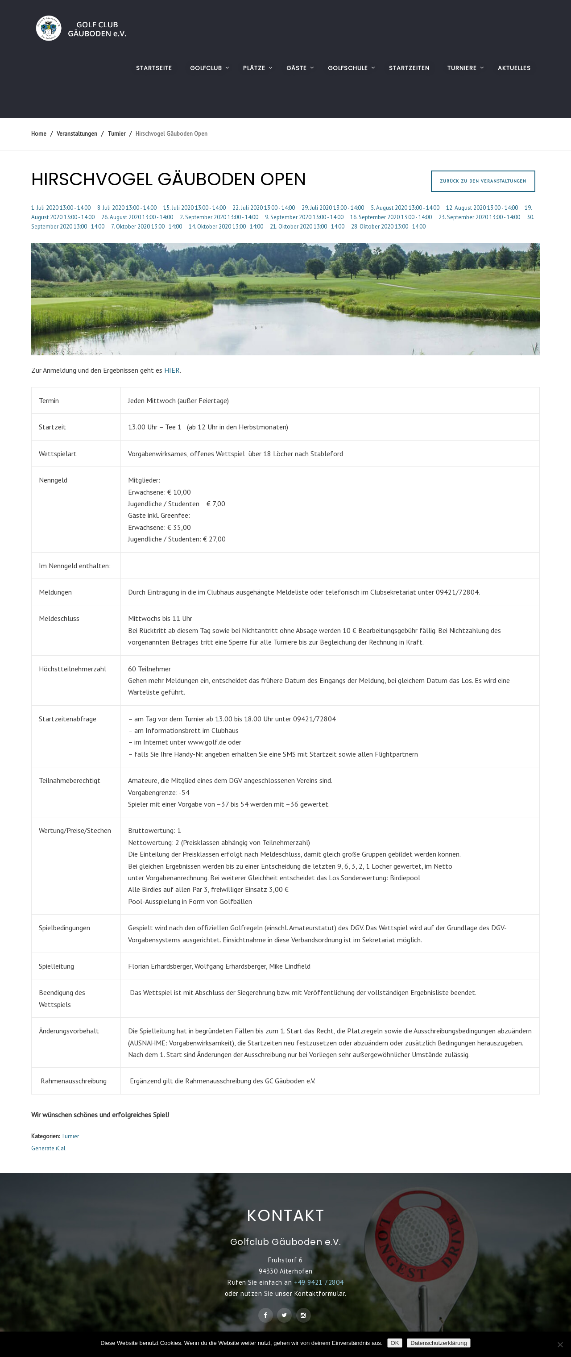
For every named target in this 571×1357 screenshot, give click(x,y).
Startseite (154, 68)
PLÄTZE (254, 68)
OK (395, 1343)
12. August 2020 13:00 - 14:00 (482, 208)
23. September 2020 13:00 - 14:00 (479, 217)
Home (38, 133)
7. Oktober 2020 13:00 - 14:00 (146, 226)
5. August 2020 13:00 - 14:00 (405, 208)
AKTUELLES (514, 68)
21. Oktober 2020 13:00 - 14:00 (307, 226)
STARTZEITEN (409, 68)
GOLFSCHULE (348, 68)
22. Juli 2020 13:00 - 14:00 (263, 208)
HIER (172, 370)
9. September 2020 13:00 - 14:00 (304, 217)
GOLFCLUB (206, 68)
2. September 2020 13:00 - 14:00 (219, 217)
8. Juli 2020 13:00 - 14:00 (127, 208)
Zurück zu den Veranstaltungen (483, 181)
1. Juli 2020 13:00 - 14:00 (61, 208)
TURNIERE (462, 68)
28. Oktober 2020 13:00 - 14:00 (388, 226)
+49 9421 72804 (318, 1282)
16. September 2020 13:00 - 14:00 (391, 217)
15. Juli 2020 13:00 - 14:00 (194, 208)
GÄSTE (296, 68)
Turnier (70, 1136)
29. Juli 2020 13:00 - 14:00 (333, 208)
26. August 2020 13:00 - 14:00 (137, 217)
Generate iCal (48, 1148)
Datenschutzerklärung (438, 1343)
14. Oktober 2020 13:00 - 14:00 (226, 226)
